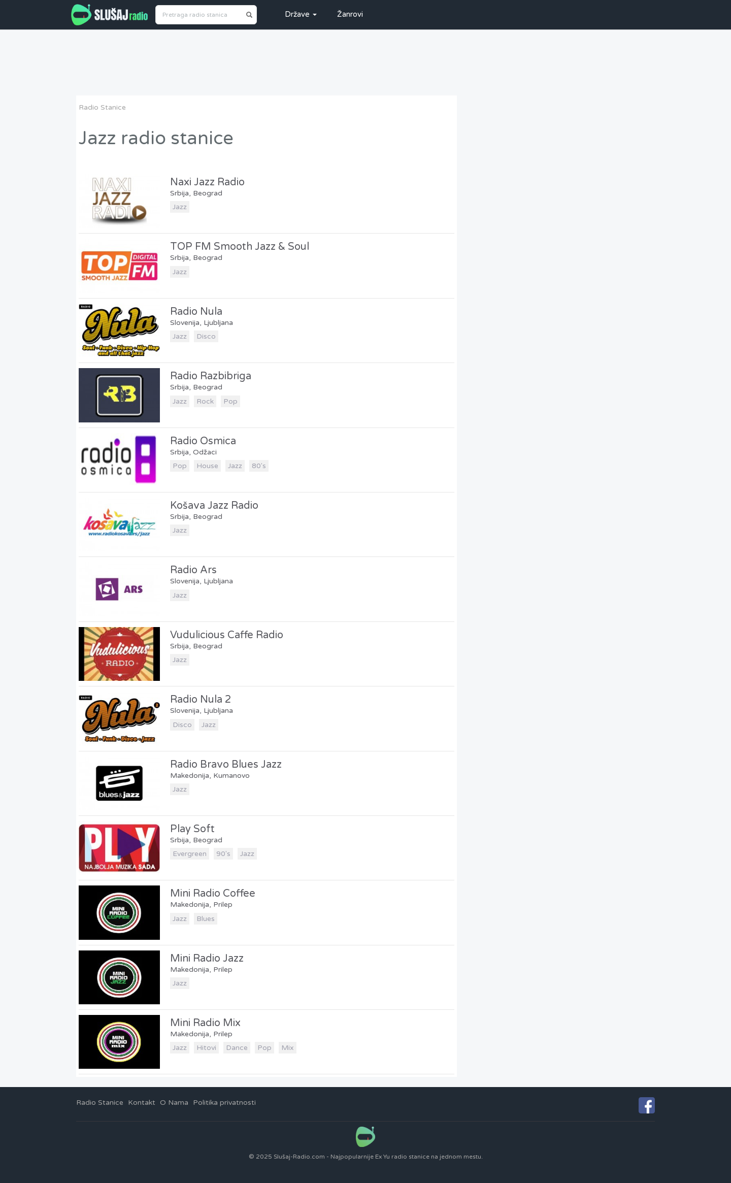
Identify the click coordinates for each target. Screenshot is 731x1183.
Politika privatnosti (224, 1102)
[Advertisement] (365, 62)
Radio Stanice (102, 107)
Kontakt (141, 1102)
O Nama (174, 1102)
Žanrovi (350, 14)
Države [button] (301, 14)
